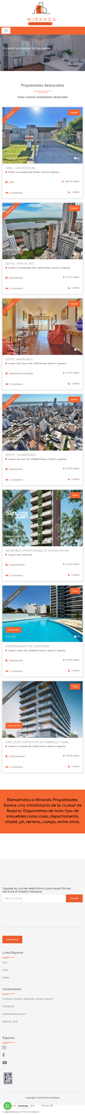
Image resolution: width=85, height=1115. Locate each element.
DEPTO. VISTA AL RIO (19, 263)
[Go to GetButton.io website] (8, 1112)
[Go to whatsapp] (7, 1106)
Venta (5, 970)
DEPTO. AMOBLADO (19, 359)
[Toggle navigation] (6, 30)
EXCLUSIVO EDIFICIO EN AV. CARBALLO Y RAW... (37, 742)
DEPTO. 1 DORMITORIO (20, 455)
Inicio (5, 962)
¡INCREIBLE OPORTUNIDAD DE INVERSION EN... (37, 550)
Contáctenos (12, 939)
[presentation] (26, 908)
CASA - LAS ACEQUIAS (20, 168)
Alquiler (6, 977)
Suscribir (74, 898)
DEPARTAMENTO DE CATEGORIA (27, 646)
